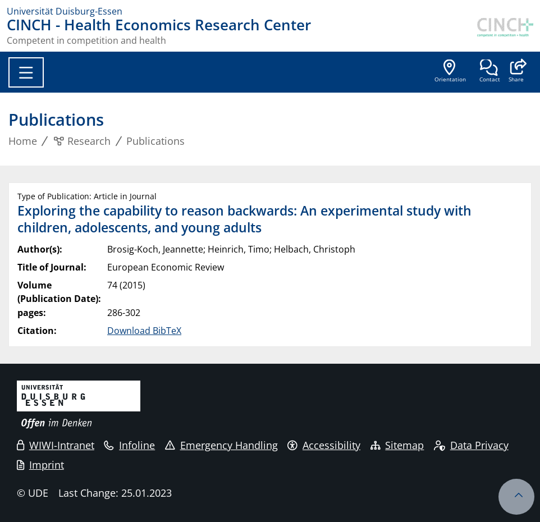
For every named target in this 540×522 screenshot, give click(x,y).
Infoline (129, 445)
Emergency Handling (221, 445)
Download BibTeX (144, 330)
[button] (516, 71)
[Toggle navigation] (26, 72)
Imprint (40, 464)
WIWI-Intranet (55, 445)
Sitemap (397, 445)
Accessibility (323, 445)
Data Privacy (471, 445)
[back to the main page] (505, 31)
